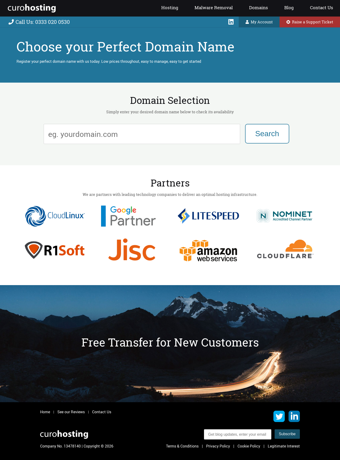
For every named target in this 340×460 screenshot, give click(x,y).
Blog (289, 7)
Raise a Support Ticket (309, 22)
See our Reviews (71, 412)
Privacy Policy (218, 446)
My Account (259, 22)
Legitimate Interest (284, 446)
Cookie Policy (249, 446)
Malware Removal (214, 7)
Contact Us (321, 7)
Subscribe (287, 434)
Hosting (169, 7)
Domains (258, 7)
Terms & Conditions (182, 446)
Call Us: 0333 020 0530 (39, 21)
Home (45, 412)
